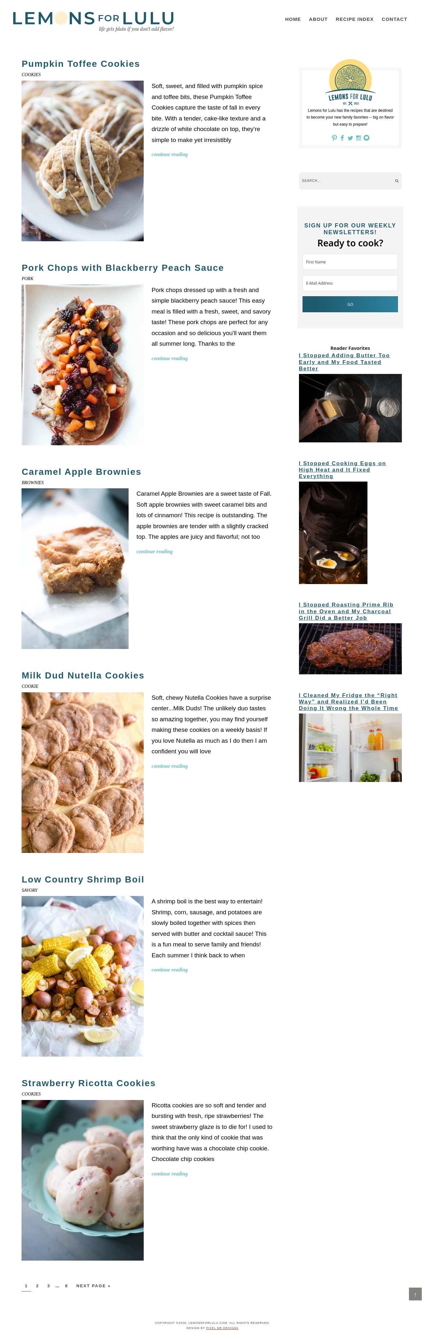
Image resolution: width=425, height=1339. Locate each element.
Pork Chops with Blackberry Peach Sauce (123, 268)
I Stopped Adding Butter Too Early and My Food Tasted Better (344, 362)
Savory (29, 890)
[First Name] (350, 262)
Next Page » (94, 1285)
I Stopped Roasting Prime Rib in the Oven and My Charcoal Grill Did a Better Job (346, 611)
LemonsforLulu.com (93, 21)
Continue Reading (169, 154)
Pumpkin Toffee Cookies (81, 64)
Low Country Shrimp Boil (83, 879)
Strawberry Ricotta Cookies (89, 1083)
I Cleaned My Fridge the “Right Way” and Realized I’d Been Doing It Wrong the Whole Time (349, 702)
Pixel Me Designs (222, 1328)
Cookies (31, 74)
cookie (30, 686)
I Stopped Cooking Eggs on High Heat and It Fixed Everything (342, 470)
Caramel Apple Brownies (81, 472)
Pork (27, 278)
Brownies (32, 482)
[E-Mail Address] (350, 283)
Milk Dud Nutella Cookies (83, 675)
